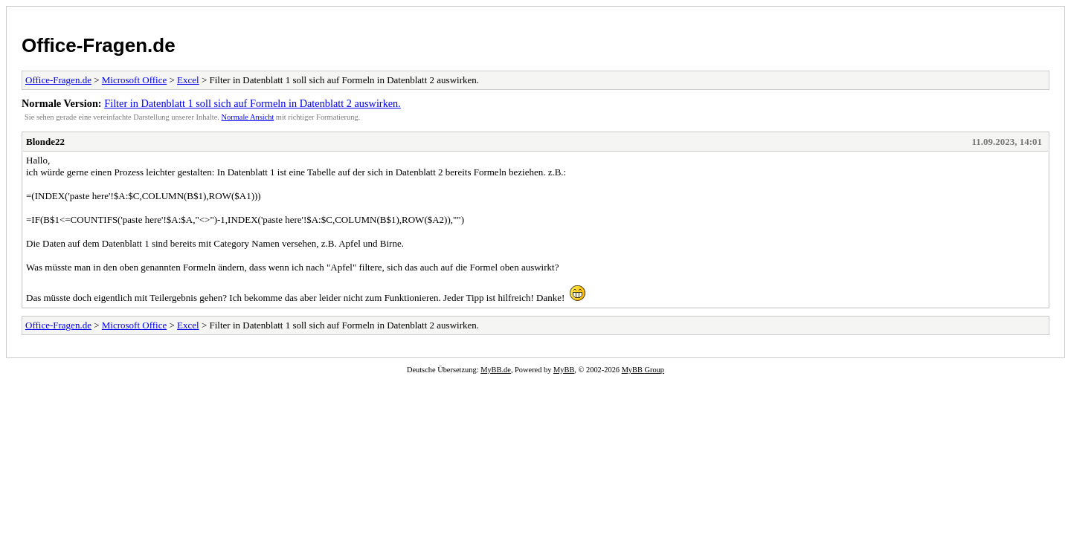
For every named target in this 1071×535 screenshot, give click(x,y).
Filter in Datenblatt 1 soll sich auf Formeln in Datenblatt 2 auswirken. (252, 103)
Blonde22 (45, 141)
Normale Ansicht (248, 117)
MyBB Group (643, 370)
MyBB (563, 370)
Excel (188, 79)
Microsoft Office (134, 79)
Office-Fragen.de (99, 45)
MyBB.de (495, 370)
